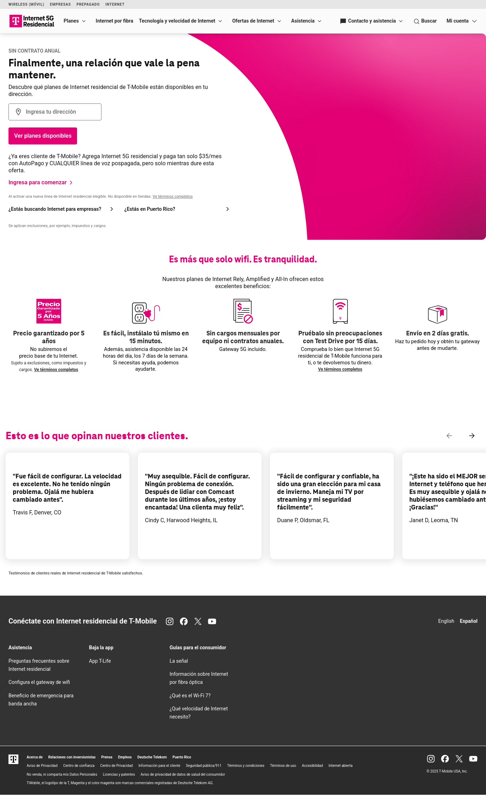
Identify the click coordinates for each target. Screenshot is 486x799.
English (446, 621)
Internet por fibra (114, 21)
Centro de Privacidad (116, 766)
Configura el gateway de (39, 682)
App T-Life (100, 661)
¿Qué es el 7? (190, 695)
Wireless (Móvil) (26, 4)
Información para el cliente (159, 766)
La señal (179, 661)
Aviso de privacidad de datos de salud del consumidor (183, 774)
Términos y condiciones (245, 766)
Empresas (60, 4)
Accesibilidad (312, 766)
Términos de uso (283, 766)
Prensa (106, 757)
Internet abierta (341, 766)
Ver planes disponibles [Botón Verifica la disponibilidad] (42, 135)
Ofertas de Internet (253, 21)
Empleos (125, 757)
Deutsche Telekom (152, 757)
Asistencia (303, 21)
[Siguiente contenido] (471, 435)
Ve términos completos (173, 196)
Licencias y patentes (119, 774)
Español (469, 621)
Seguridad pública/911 (204, 766)
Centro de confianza (79, 766)
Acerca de (35, 757)
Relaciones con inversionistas (72, 757)
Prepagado (88, 4)
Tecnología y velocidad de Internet (177, 21)
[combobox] (54, 111)
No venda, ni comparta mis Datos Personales (62, 774)
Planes (71, 21)
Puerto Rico (181, 757)
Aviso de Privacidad (42, 766)
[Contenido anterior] (449, 435)
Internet (114, 4)
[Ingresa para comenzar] (41, 182)
